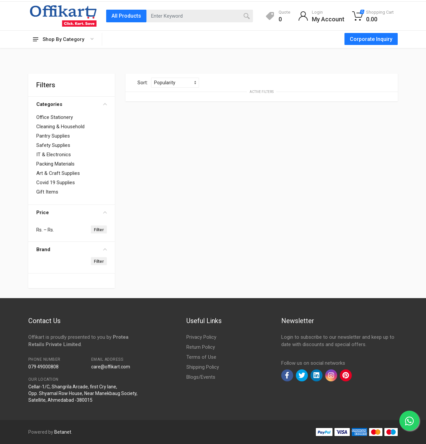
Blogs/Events (200, 377)
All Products (126, 16)
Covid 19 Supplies (55, 183)
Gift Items (47, 192)
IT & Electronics (53, 155)
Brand (71, 249)
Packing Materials (55, 164)
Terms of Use (201, 357)
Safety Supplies (53, 145)
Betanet (62, 432)
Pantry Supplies (53, 136)
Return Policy (200, 347)
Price (71, 213)
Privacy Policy (201, 337)
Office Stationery (54, 117)
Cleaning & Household (60, 127)
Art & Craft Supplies (58, 173)
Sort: (142, 83)
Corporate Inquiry (371, 39)
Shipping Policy (202, 367)
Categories (71, 104)
